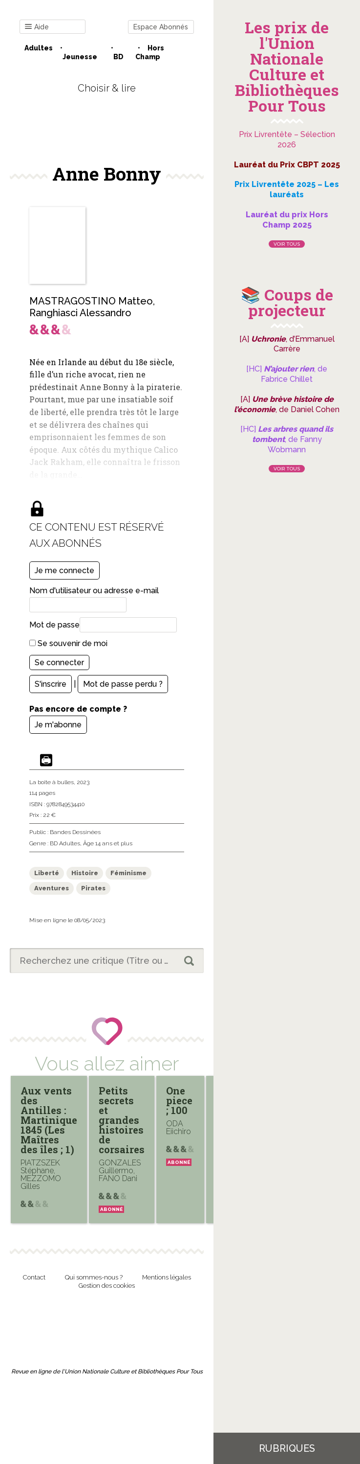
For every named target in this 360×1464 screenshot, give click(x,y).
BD (118, 57)
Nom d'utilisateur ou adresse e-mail (94, 590)
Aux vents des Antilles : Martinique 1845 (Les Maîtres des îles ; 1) (49, 1120)
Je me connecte (64, 570)
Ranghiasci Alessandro (80, 313)
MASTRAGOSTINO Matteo (91, 301)
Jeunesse (80, 57)
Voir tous (287, 244)
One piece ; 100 (179, 1100)
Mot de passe (54, 624)
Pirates (93, 888)
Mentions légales (166, 1277)
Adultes (38, 48)
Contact (34, 1277)
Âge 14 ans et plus (107, 843)
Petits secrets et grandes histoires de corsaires (122, 1120)
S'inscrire (50, 684)
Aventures (51, 888)
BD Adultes (65, 843)
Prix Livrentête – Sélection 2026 (287, 139)
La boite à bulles (51, 782)
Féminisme (128, 873)
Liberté (46, 873)
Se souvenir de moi (68, 643)
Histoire (84, 873)
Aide (37, 27)
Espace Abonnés (160, 27)
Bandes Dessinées (75, 832)
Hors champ (149, 52)
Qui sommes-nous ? (94, 1277)
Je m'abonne (58, 724)
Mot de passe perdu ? (123, 684)
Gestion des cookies (107, 1285)
